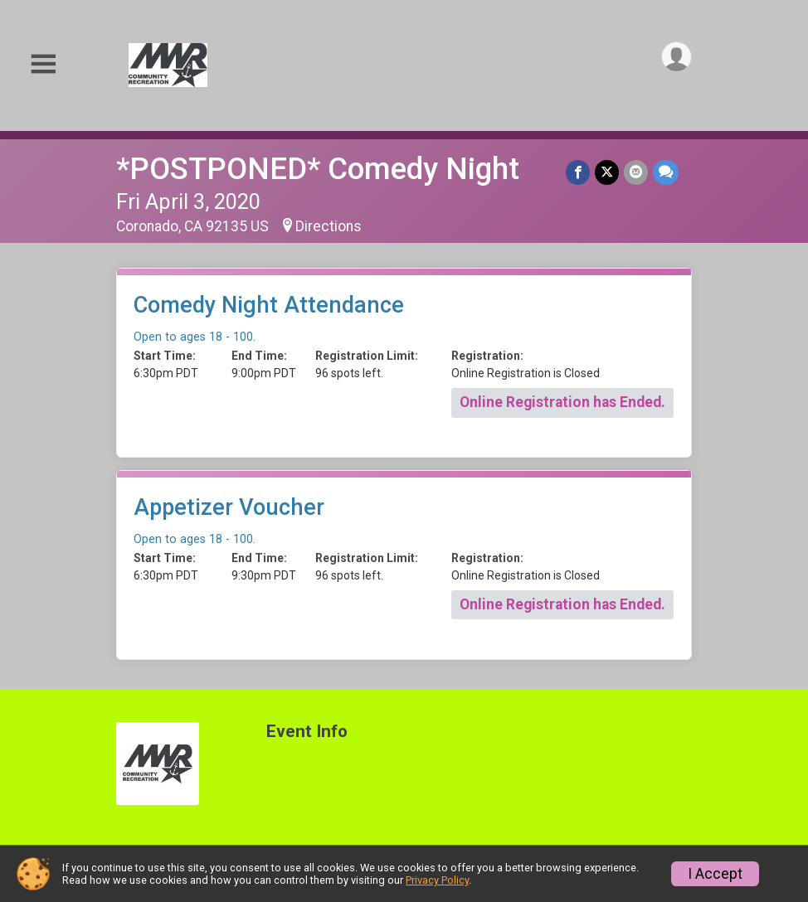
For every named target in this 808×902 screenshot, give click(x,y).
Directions (328, 226)
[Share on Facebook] (578, 172)
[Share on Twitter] (607, 172)
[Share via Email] (636, 172)
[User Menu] (676, 56)
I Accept (715, 874)
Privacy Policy (437, 880)
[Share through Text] (666, 172)
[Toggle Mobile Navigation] (43, 65)
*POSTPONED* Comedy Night (317, 169)
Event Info (307, 731)
